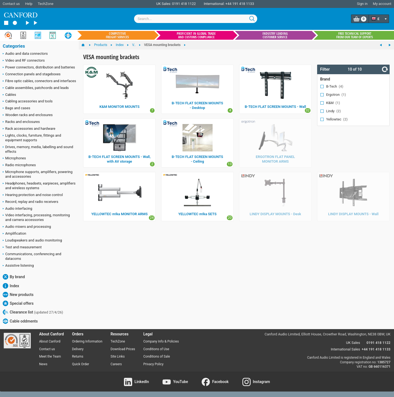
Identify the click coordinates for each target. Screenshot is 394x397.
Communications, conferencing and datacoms (32, 256)
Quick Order (80, 364)
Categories (14, 46)
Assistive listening (18, 265)
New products (18, 294)
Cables (9, 95)
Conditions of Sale (156, 356)
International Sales (345, 349)
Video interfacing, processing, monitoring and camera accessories (36, 217)
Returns (77, 356)
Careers (116, 364)
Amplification (14, 233)
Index (11, 286)
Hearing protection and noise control (33, 195)
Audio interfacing (17, 208)
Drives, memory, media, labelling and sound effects (38, 149)
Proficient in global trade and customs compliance (196, 35)
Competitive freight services (117, 35)
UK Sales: (163, 4)
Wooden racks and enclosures (28, 115)
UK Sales (353, 343)
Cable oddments (20, 321)
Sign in (362, 4)
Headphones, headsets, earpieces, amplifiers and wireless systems (39, 185)
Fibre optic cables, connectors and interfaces (39, 81)
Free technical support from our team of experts (354, 35)
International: (214, 4)
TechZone (45, 4)
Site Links (118, 356)
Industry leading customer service (275, 35)
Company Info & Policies (161, 341)
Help (29, 4)
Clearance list (33, 312)
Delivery (77, 349)
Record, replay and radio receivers (30, 202)
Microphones (14, 158)
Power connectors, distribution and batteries (39, 67)
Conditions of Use (156, 349)
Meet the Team (50, 356)
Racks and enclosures (21, 122)
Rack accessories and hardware (29, 128)
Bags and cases (16, 108)
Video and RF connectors (24, 60)
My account (382, 4)
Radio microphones (19, 165)
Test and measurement (22, 247)
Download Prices (123, 349)
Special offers (18, 303)
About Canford (49, 341)
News (43, 364)
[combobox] (195, 19)
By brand (14, 277)
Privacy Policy (153, 364)
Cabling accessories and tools (28, 101)
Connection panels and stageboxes (31, 74)
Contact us (11, 4)
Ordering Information (87, 341)
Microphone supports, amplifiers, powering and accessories (38, 174)
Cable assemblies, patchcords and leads (36, 88)
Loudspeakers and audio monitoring (32, 240)
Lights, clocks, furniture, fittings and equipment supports (32, 137)
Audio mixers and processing (27, 227)
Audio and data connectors (25, 53)
